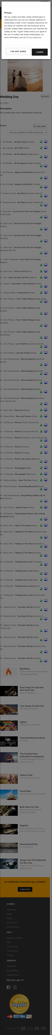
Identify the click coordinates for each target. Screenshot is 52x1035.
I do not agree (18, 51)
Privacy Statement (33, 37)
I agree (40, 52)
